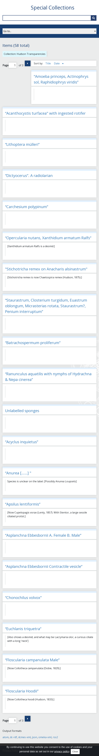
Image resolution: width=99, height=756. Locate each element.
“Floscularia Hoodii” (21, 691)
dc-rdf (13, 737)
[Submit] (93, 18)
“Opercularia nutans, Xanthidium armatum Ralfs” (48, 237)
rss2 (55, 737)
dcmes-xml (24, 737)
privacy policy (61, 751)
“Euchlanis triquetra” (23, 628)
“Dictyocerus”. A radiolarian (29, 175)
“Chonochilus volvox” (23, 597)
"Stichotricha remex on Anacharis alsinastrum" (46, 269)
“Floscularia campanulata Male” (32, 659)
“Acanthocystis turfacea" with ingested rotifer (45, 113)
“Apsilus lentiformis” (22, 504)
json (34, 737)
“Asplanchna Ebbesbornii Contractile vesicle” (43, 566)
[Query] (49, 18)
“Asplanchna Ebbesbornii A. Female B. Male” (43, 535)
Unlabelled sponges (22, 410)
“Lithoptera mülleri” (22, 144)
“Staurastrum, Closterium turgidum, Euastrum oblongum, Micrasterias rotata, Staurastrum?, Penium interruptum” (46, 305)
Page (9, 65)
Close (75, 751)
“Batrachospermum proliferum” (32, 342)
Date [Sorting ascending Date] (57, 63)
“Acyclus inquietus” (21, 441)
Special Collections (52, 7)
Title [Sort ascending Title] (48, 63)
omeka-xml (45, 737)
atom (6, 737)
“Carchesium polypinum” (26, 206)
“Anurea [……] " (18, 472)
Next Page (27, 63)
